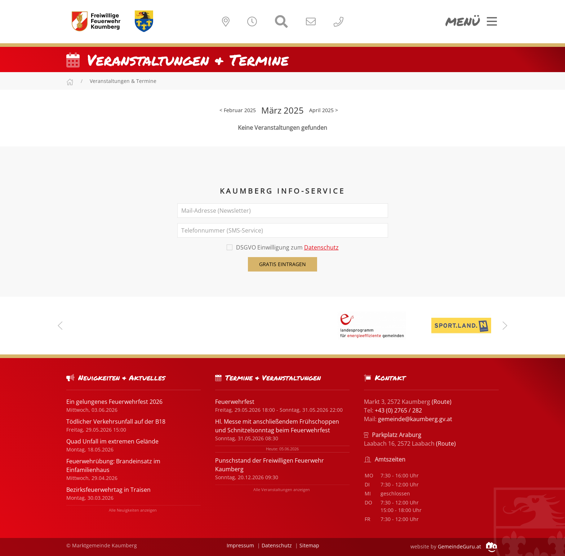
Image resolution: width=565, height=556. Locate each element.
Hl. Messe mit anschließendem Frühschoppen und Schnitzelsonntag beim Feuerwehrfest (277, 426)
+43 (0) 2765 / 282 (398, 410)
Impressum (240, 545)
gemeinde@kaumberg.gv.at (415, 419)
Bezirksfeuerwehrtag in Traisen (108, 490)
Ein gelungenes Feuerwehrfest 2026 (114, 402)
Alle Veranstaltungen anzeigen (281, 489)
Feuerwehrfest (234, 402)
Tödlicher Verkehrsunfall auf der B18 (115, 421)
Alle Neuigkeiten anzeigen (133, 510)
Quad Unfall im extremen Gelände (112, 441)
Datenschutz (321, 247)
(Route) (441, 402)
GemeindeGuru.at (467, 546)
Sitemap (309, 545)
